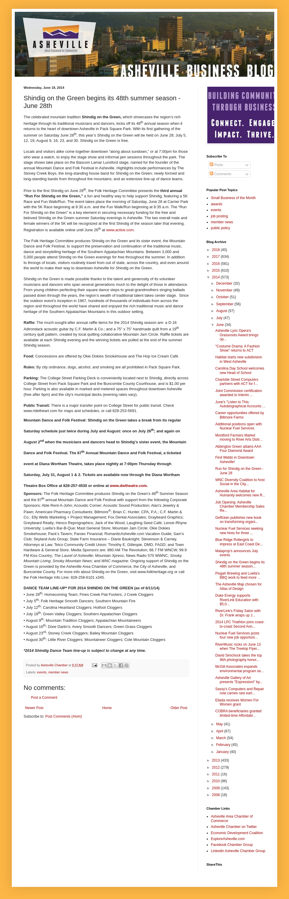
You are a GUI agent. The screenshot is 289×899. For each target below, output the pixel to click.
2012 (216, 767)
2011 (216, 774)
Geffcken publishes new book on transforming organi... (238, 520)
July (220, 318)
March (221, 738)
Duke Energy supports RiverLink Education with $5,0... (236, 599)
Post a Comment (44, 697)
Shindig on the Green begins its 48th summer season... (240, 564)
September (225, 304)
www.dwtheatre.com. (129, 485)
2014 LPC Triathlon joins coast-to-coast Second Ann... (240, 624)
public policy (220, 228)
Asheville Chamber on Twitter (234, 827)
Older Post (178, 708)
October (223, 297)
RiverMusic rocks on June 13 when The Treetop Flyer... (238, 646)
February (223, 745)
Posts (216, 165)
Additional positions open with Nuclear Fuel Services (238, 426)
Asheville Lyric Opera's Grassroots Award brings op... (236, 335)
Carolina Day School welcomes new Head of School (239, 370)
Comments (220, 174)
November (225, 290)
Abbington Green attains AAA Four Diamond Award (238, 448)
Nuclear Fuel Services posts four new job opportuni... (237, 635)
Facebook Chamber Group (232, 845)
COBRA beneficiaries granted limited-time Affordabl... (238, 713)
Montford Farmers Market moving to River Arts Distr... (238, 437)
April (220, 731)
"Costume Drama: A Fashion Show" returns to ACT (237, 348)
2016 (216, 264)
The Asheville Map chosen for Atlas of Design (238, 586)
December (225, 283)
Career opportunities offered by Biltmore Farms (239, 415)
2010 (216, 781)
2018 (216, 250)
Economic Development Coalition (237, 833)
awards (216, 204)
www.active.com (120, 230)
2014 (216, 277)
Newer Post (34, 708)
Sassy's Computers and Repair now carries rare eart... (239, 691)
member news (58, 672)
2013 (216, 760)
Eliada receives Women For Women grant (237, 702)
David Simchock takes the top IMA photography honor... (238, 657)
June (220, 325)
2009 (216, 788)
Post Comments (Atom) (63, 716)
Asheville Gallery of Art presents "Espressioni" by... (238, 680)
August (222, 311)
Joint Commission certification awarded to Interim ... (238, 393)
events (42, 672)
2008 (216, 795)
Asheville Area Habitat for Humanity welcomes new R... (240, 493)
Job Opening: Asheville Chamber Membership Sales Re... (240, 506)
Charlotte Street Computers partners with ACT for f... (236, 382)
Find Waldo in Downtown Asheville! (234, 459)
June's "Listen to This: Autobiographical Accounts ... (240, 404)
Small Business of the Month (233, 198)
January (223, 752)
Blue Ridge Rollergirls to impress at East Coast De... (239, 542)
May (220, 724)
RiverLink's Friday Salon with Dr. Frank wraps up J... (238, 613)
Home (107, 708)
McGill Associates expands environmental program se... (239, 669)
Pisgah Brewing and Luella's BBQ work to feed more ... (237, 575)
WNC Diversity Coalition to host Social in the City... (240, 482)
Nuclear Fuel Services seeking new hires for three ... (239, 530)
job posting (219, 216)
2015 (216, 270)
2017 (216, 257)
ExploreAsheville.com (228, 839)
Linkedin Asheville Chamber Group (238, 851)
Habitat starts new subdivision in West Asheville (238, 359)
